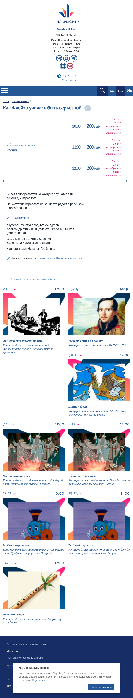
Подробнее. (39, 680)
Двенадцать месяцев (16, 476)
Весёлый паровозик (16, 545)
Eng (121, 90)
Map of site (13, 651)
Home (6, 101)
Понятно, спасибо (101, 687)
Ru (112, 90)
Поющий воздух (13, 614)
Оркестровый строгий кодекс (22, 341)
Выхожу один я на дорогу (85, 341)
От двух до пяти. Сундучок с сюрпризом (59, 258)
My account (69, 75)
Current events (20, 101)
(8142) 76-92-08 (66, 34)
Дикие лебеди (77, 407)
